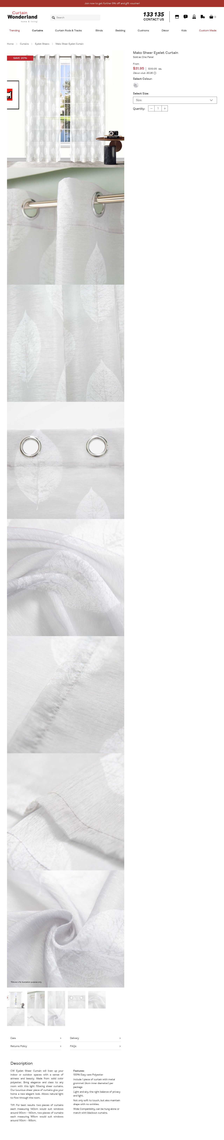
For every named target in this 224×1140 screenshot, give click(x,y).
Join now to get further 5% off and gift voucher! (112, 3)
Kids (184, 30)
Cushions (143, 30)
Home (10, 43)
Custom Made (207, 30)
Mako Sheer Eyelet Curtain (69, 43)
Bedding (120, 30)
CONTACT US (154, 19)
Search (54, 17)
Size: (139, 100)
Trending (14, 30)
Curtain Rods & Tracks (68, 30)
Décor (165, 30)
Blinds (99, 30)
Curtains (37, 30)
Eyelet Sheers (42, 43)
